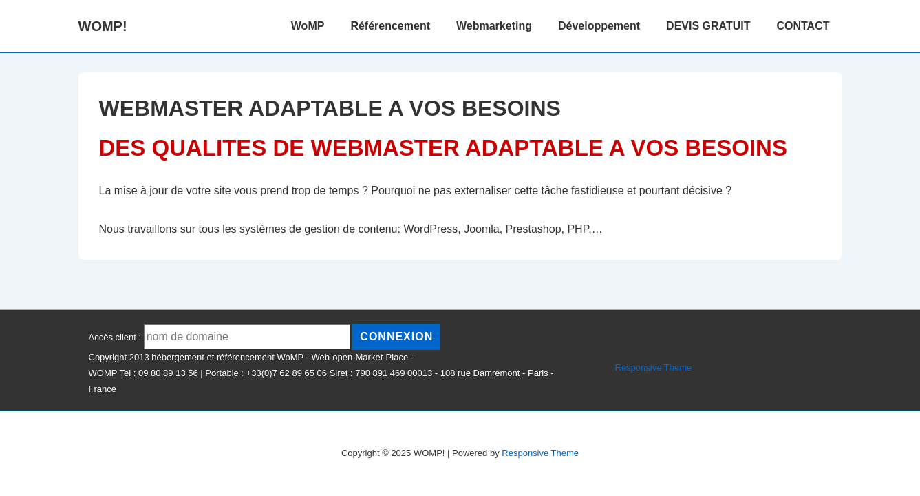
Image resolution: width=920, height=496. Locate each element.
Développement (599, 26)
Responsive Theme (653, 367)
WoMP (308, 26)
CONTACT (802, 26)
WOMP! (102, 26)
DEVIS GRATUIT (708, 26)
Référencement (390, 26)
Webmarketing (494, 26)
